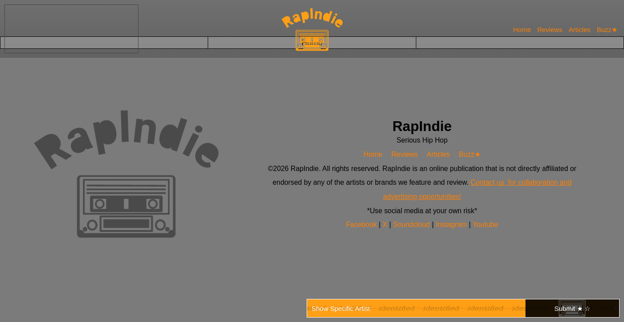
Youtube (485, 224)
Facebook (363, 224)
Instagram (452, 224)
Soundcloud (412, 224)
